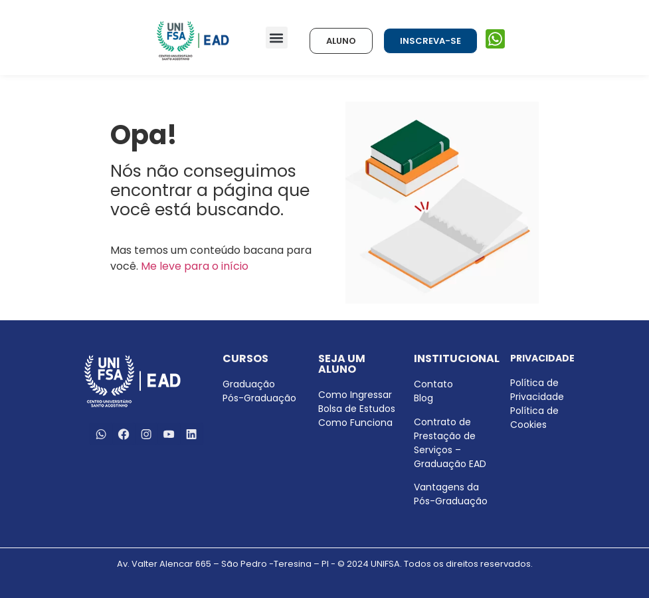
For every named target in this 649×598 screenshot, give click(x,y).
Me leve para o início (194, 266)
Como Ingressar (355, 394)
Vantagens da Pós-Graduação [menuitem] (451, 494)
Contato (433, 384)
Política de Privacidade (537, 389)
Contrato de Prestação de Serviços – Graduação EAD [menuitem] (450, 442)
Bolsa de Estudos (356, 408)
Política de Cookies (534, 417)
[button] (277, 38)
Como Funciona (355, 422)
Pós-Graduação (259, 398)
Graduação (249, 384)
